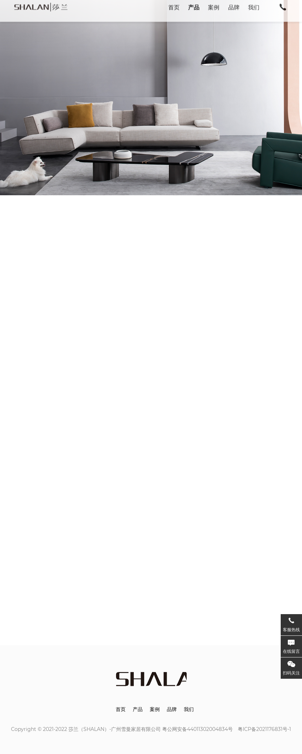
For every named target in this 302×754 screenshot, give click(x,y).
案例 (155, 709)
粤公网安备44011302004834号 (197, 729)
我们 (189, 709)
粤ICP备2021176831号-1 (264, 729)
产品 (138, 709)
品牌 (172, 709)
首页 (121, 709)
